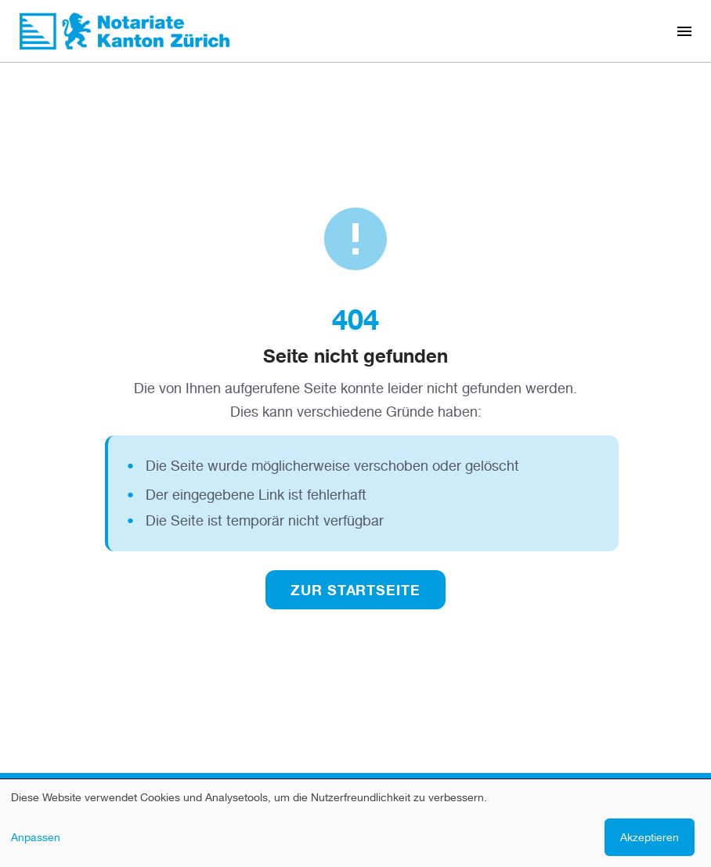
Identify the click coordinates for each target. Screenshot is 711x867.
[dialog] (355, 823)
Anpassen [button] (35, 837)
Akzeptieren (649, 837)
